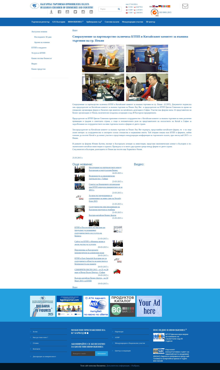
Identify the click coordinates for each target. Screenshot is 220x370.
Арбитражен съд (94, 22)
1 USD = (134, 7)
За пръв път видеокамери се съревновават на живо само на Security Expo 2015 (105, 198)
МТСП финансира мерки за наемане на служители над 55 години (176, 337)
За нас (34, 332)
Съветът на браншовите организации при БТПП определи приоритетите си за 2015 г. (105, 187)
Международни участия (132, 22)
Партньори (117, 332)
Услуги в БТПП (38, 53)
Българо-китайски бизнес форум (102, 215)
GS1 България (58, 22)
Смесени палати (112, 22)
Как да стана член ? (39, 337)
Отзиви (34, 343)
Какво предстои (38, 69)
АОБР (116, 337)
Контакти (35, 349)
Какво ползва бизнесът (41, 58)
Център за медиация (121, 351)
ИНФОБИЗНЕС (75, 22)
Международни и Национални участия (128, 343)
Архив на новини (42, 42)
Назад (75, 30)
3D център (150, 22)
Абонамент (101, 353)
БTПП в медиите (38, 47)
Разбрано (135, 366)
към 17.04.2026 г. (132, 4)
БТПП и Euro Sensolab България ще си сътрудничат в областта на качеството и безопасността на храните (91, 261)
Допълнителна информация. (118, 366)
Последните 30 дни (42, 37)
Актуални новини (39, 31)
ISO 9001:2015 (160, 12)
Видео (34, 64)
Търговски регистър (40, 22)
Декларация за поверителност (43, 356)
